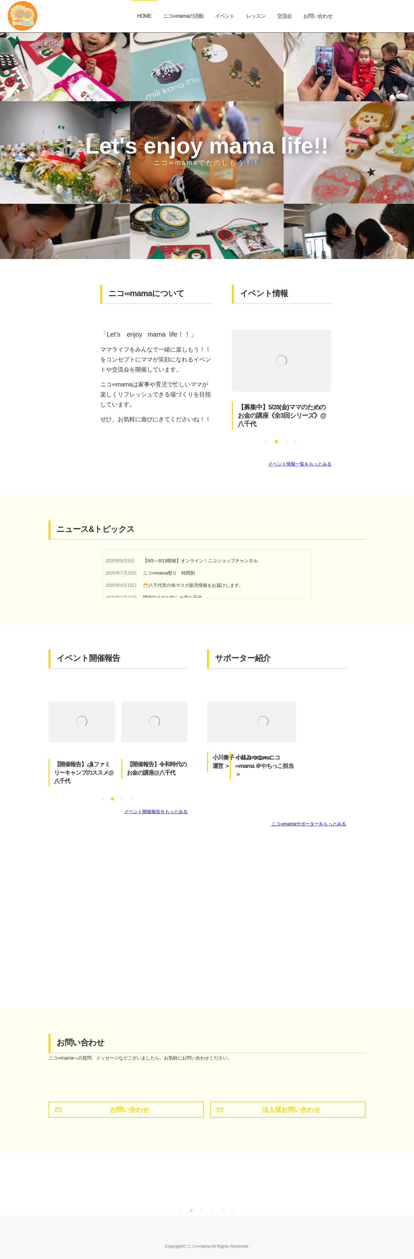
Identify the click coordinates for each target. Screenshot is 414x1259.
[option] (281, 380)
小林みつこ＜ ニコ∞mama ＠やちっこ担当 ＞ (314, 766)
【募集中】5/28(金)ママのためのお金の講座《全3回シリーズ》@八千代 (282, 416)
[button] (266, 442)
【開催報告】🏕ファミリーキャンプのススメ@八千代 (84, 773)
